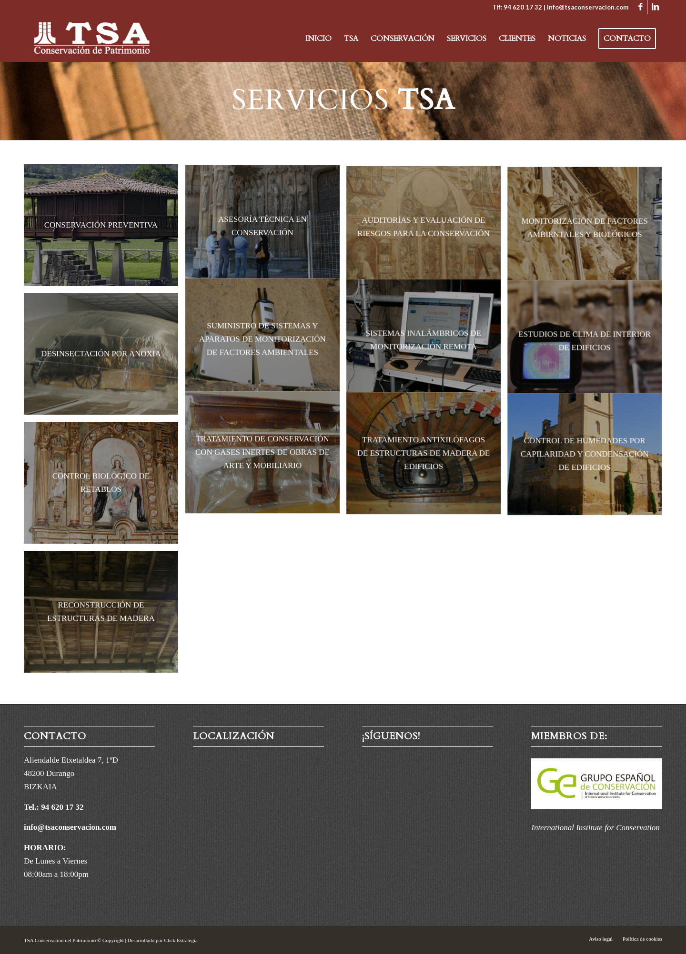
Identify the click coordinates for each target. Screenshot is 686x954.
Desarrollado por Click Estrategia (162, 940)
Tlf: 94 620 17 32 (517, 7)
